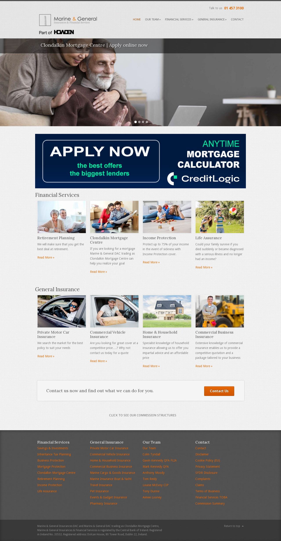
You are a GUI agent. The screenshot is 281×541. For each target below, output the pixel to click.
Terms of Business (207, 491)
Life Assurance (47, 491)
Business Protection (50, 460)
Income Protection (49, 485)
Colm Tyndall (151, 454)
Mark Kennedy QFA (156, 466)
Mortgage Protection (51, 466)
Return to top (232, 526)
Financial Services (179, 19)
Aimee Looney (152, 497)
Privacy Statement (207, 466)
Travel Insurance (101, 485)
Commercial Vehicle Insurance (110, 454)
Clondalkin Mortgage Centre (56, 472)
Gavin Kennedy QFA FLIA (160, 460)
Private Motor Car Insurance (109, 448)
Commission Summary (210, 503)
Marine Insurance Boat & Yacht (110, 479)
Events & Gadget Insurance (108, 497)
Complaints (202, 479)
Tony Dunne (151, 491)
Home (137, 19)
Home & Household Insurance (110, 460)
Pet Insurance (99, 491)
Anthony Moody (154, 472)
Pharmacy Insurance (103, 503)
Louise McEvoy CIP (156, 485)
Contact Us (219, 391)
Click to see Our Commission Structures (142, 415)
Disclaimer (202, 454)
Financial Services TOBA (211, 497)
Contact (237, 19)
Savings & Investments (52, 448)
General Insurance (212, 19)
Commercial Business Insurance (111, 466)
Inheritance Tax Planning (54, 454)
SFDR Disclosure (206, 472)
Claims (199, 485)
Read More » (45, 257)
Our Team (153, 19)
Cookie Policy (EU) (207, 460)
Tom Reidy (150, 479)
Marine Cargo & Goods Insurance (112, 472)
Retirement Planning (51, 479)
